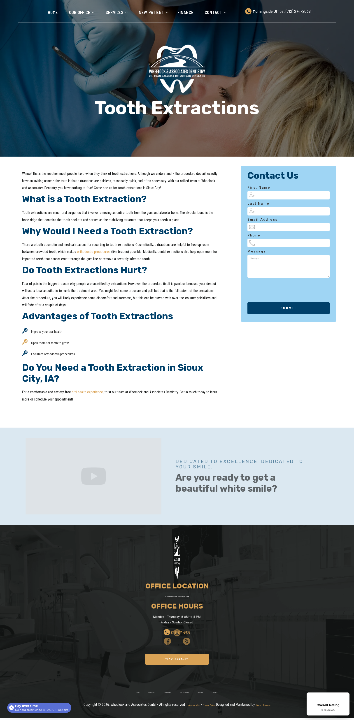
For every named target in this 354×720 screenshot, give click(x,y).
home (119, 705)
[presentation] (277, 303)
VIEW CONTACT (177, 660)
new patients (188, 705)
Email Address (262, 220)
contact (233, 705)
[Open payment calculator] (39, 707)
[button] (80, 12)
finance (185, 12)
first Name (258, 188)
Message (256, 251)
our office (139, 705)
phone (254, 235)
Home (53, 12)
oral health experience (87, 392)
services (163, 705)
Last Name (258, 204)
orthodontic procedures (93, 252)
